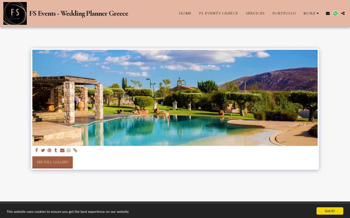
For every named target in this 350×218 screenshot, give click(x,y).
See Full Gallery (53, 162)
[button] (327, 13)
